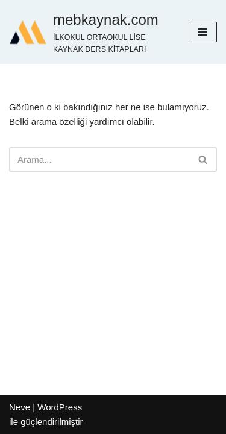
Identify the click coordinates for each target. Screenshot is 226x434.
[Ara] (99, 159)
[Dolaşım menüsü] (203, 32)
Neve (19, 407)
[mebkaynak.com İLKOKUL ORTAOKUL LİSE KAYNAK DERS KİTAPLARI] (90, 31)
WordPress (59, 407)
